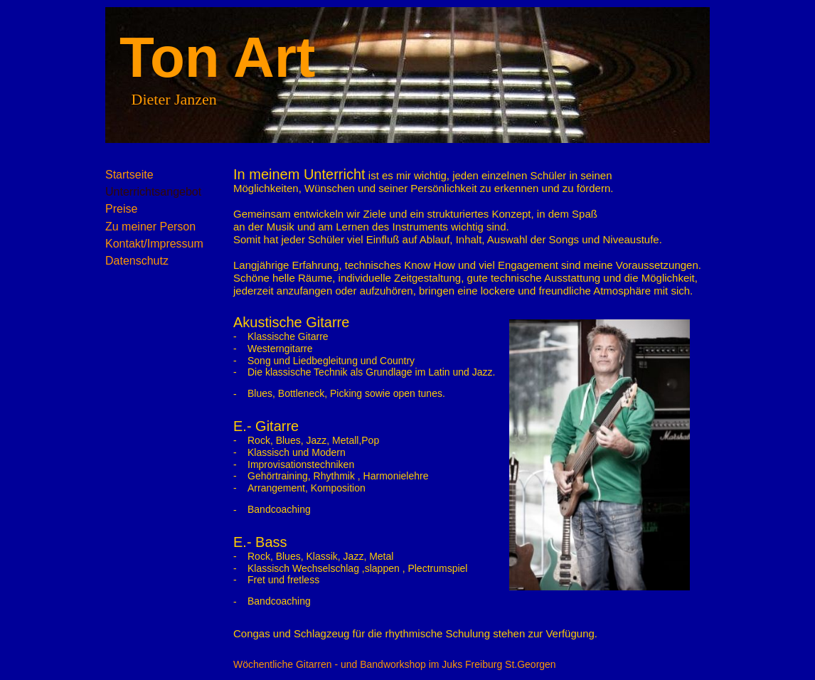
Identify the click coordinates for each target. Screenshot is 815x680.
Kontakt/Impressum (154, 244)
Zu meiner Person (150, 227)
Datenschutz (137, 261)
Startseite (129, 175)
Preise (121, 209)
